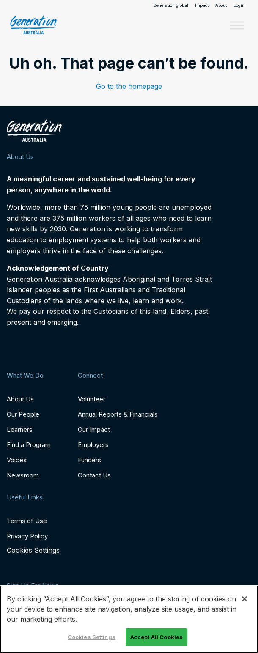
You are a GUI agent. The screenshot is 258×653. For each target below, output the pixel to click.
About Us (20, 399)
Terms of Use (27, 521)
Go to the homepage (129, 86)
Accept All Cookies (156, 637)
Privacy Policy (27, 536)
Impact (202, 5)
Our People (23, 414)
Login (238, 5)
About (221, 5)
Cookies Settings (33, 550)
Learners (20, 429)
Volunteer (91, 399)
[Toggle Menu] (237, 25)
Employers (93, 445)
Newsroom (23, 475)
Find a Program (29, 445)
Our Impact (94, 429)
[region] (129, 619)
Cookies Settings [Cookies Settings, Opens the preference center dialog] (91, 637)
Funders (89, 460)
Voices (17, 460)
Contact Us (94, 475)
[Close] (244, 599)
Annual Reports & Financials (118, 414)
